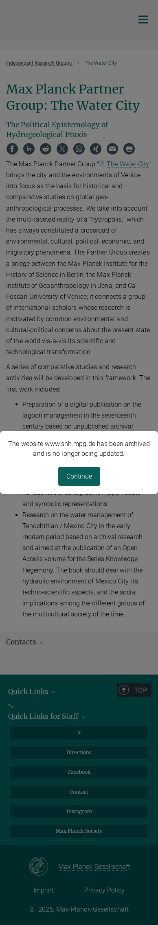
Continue (79, 476)
